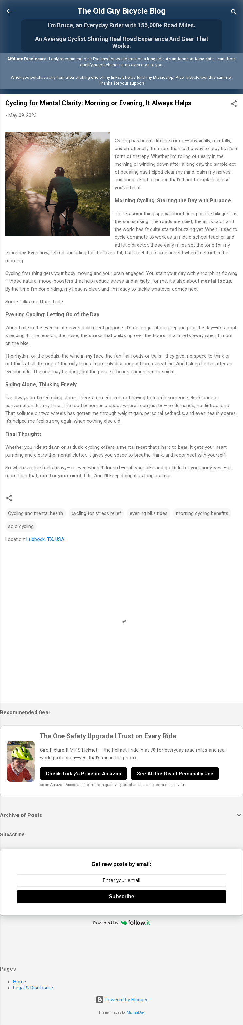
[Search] (234, 13)
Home (19, 982)
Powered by (121, 922)
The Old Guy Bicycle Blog (121, 11)
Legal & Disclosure (33, 987)
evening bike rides (149, 513)
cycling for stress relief (96, 513)
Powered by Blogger (122, 1000)
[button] (234, 105)
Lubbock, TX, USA (45, 539)
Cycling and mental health (35, 513)
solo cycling (21, 526)
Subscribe (121, 896)
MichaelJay (136, 1012)
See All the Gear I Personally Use (175, 773)
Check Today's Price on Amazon (83, 773)
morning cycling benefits (202, 513)
